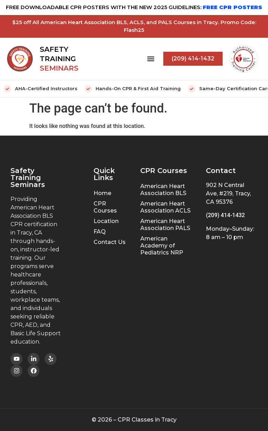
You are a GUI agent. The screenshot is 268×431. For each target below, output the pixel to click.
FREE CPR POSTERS (232, 7)
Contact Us (110, 242)
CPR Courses (105, 207)
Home (102, 193)
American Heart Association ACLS (165, 207)
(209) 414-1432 (225, 215)
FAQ (100, 231)
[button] (150, 59)
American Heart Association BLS (163, 189)
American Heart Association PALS (165, 224)
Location (106, 221)
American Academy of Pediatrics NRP (161, 245)
